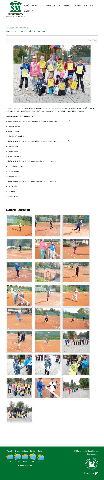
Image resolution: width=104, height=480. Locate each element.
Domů (26, 6)
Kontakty (88, 6)
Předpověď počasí (25, 465)
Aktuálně (36, 6)
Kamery (26, 11)
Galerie (66, 6)
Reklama (77, 6)
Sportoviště (52, 6)
